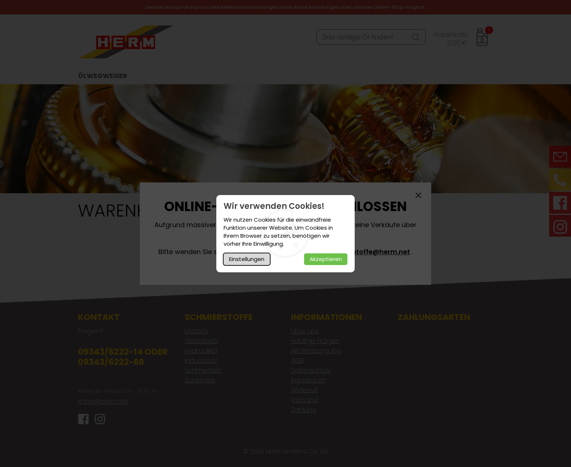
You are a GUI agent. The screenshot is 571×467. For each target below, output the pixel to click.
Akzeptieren (326, 259)
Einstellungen (246, 259)
